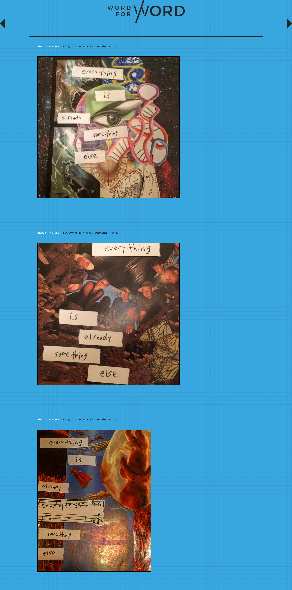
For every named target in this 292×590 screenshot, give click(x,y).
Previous (3, 24)
